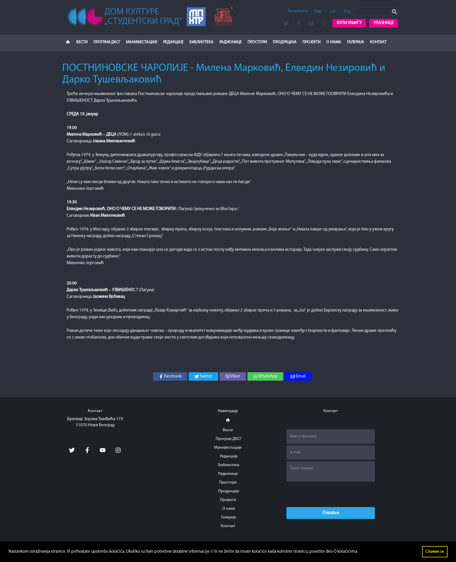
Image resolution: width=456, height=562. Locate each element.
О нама (333, 42)
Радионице (230, 42)
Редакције (173, 42)
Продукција (285, 42)
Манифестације (141, 42)
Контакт (378, 42)
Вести (82, 42)
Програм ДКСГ (106, 42)
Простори (257, 42)
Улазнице (383, 23)
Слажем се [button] (434, 552)
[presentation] (330, 494)
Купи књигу (349, 23)
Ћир (318, 11)
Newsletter (298, 11)
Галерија (355, 42)
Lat (333, 11)
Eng (347, 11)
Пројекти (311, 42)
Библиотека (201, 42)
